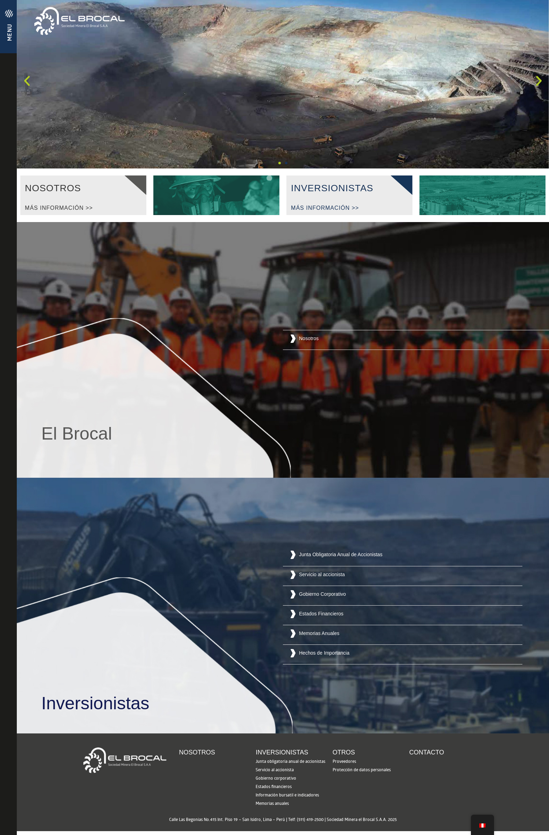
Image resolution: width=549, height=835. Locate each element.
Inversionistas (282, 756)
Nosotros (197, 756)
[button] (279, 163)
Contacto (426, 756)
